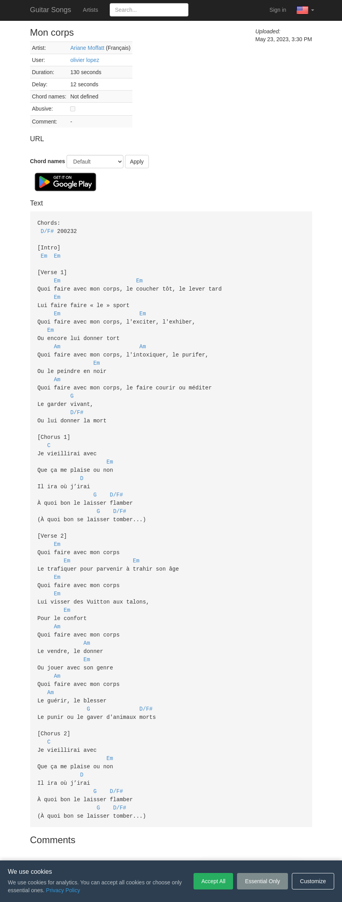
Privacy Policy (172, 849)
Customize (313, 881)
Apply (137, 161)
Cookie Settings (216, 849)
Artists (90, 10)
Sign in (278, 10)
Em (44, 254)
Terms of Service (127, 849)
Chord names (47, 161)
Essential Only (262, 881)
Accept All (213, 881)
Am (57, 340)
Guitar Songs (50, 10)
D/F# (47, 230)
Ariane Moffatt (87, 48)
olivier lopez (84, 60)
